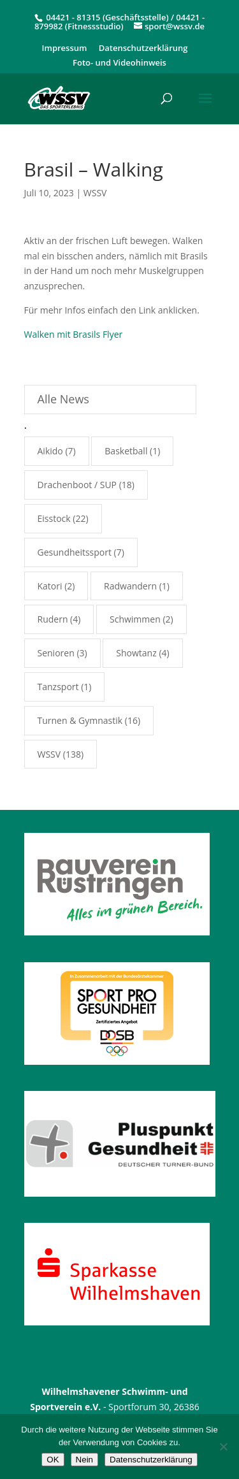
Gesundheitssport (75, 552)
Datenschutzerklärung (143, 49)
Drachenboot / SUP (77, 485)
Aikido (50, 451)
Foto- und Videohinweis (119, 63)
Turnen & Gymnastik (80, 720)
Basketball (126, 451)
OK (53, 1459)
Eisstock (54, 518)
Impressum (64, 49)
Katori (50, 586)
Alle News (63, 399)
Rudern (53, 619)
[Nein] (223, 1446)
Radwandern (130, 586)
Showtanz (136, 653)
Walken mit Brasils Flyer (73, 334)
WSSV (95, 193)
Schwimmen (135, 619)
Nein (84, 1459)
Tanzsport (58, 687)
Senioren (56, 653)
